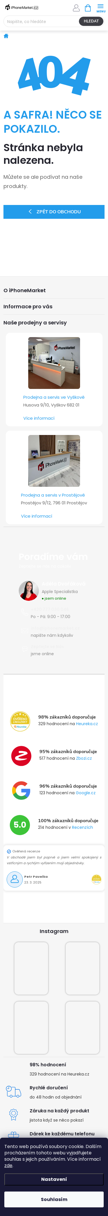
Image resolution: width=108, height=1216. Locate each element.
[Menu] (100, 7)
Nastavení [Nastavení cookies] (54, 1179)
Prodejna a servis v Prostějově (53, 495)
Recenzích (82, 827)
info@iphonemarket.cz (55, 628)
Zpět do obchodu (59, 212)
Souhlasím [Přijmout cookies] (54, 1199)
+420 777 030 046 (50, 609)
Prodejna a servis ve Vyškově (54, 397)
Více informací (38, 418)
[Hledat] (54, 21)
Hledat (91, 21)
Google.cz (86, 793)
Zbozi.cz (84, 758)
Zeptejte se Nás (47, 646)
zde (8, 1165)
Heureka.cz (87, 724)
